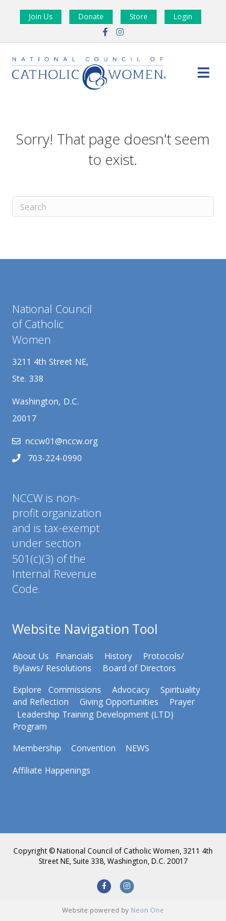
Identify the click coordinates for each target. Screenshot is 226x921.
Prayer (182, 701)
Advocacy (130, 689)
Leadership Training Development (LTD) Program (93, 720)
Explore (27, 689)
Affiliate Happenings (51, 770)
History (118, 656)
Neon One (147, 909)
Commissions (74, 689)
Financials (74, 656)
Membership (37, 748)
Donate (91, 16)
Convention (93, 748)
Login (183, 16)
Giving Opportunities (119, 701)
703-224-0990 (53, 458)
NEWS (137, 748)
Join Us (40, 16)
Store (139, 16)
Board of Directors (139, 668)
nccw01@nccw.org (61, 441)
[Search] (113, 206)
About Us (31, 656)
